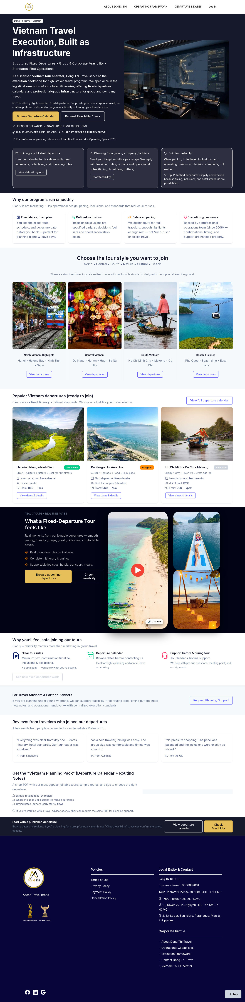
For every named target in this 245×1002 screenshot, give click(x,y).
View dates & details (32, 495)
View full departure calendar (209, 400)
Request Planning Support (211, 700)
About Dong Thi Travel (177, 941)
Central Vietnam (94, 354)
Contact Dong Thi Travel (178, 960)
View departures (39, 374)
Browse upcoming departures (48, 576)
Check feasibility (89, 576)
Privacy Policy (100, 886)
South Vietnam (150, 354)
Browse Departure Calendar (36, 116)
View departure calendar (183, 826)
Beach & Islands (205, 354)
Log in (212, 6)
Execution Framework (73, 139)
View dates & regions (31, 172)
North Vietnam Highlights (39, 354)
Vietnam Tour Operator (177, 966)
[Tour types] (123, 332)
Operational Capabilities (178, 947)
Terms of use (99, 880)
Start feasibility (102, 176)
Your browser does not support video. (138, 570)
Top (233, 994)
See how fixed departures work (37, 677)
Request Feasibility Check (82, 116)
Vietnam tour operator (48, 76)
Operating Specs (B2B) (102, 139)
